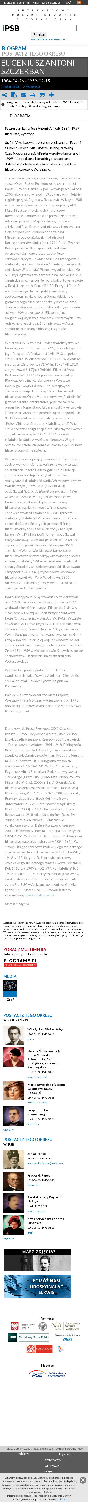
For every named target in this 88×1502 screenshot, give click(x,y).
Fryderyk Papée (38, 1175)
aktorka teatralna (37, 1102)
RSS (79, 2)
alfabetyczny (52, 1460)
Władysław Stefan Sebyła (46, 1029)
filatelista (10, 86)
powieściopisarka (37, 1076)
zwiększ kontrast (51, 2)
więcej (7, 1129)
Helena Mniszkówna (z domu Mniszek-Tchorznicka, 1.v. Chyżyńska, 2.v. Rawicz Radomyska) (44, 1059)
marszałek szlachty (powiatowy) (45, 1163)
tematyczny (52, 1465)
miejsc (48, 1471)
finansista (33, 1124)
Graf (10, 1000)
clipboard (14, 95)
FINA (36, 2)
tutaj (63, 1499)
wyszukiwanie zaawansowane (48, 39)
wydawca (31, 86)
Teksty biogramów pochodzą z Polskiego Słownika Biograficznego (44, 1448)
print (33, 95)
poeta (30, 1039)
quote (42, 95)
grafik (30, 1232)
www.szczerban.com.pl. (40, 895)
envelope (23, 95)
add (51, 95)
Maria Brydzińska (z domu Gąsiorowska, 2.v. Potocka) (46, 1089)
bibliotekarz (34, 1185)
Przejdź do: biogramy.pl (16, 2)
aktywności (65, 1454)
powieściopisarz (36, 1210)
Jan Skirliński (37, 1153)
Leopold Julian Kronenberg (38, 1112)
